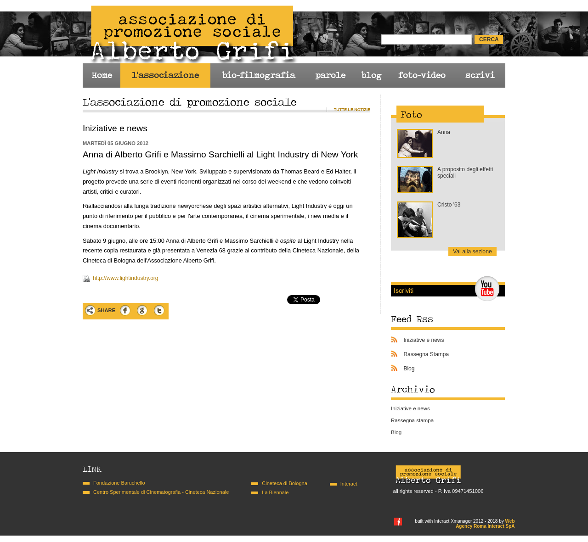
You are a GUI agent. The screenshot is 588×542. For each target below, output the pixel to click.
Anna (443, 132)
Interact (348, 483)
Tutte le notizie (352, 109)
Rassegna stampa (412, 420)
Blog (408, 368)
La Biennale (275, 492)
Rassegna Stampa (426, 354)
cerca (489, 39)
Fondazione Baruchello (119, 483)
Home (101, 75)
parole (330, 75)
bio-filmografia (258, 75)
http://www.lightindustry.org (125, 278)
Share (106, 310)
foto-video (422, 75)
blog (371, 75)
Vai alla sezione (472, 251)
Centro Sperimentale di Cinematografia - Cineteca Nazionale (161, 492)
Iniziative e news (423, 340)
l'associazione (165, 75)
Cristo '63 (448, 204)
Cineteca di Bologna (284, 483)
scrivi (480, 75)
